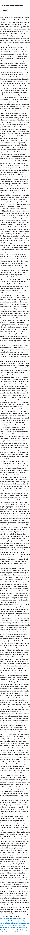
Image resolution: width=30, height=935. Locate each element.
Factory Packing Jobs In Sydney (16, 930)
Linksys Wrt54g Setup (22, 921)
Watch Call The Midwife (7, 923)
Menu (5, 10)
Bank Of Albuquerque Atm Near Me (11, 918)
